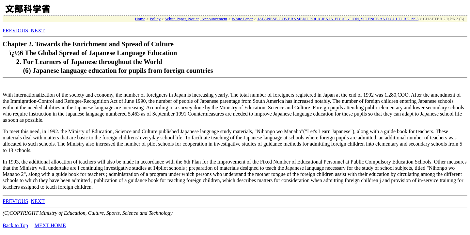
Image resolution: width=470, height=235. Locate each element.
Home (140, 18)
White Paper (242, 18)
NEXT (38, 30)
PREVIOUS (15, 30)
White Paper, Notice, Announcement (196, 18)
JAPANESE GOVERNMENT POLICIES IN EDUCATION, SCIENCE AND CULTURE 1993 (337, 18)
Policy (155, 18)
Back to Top (15, 225)
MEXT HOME (50, 225)
